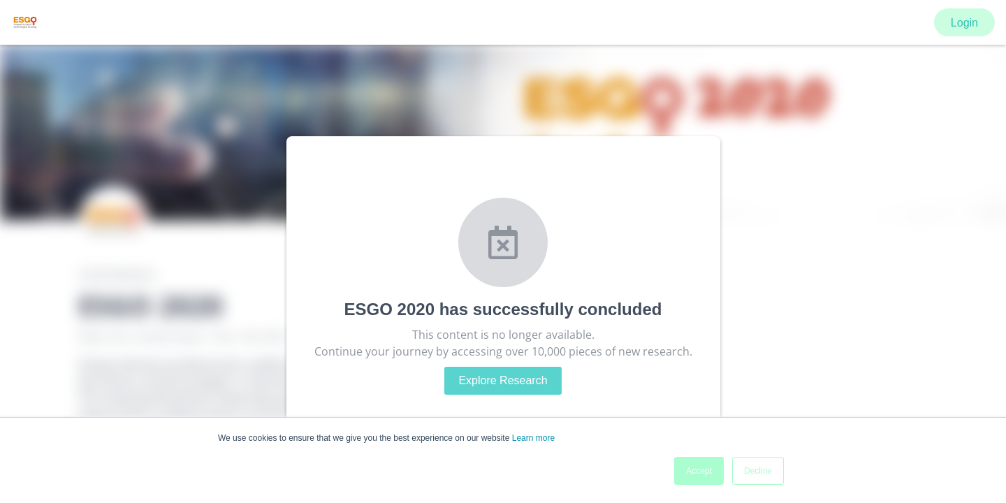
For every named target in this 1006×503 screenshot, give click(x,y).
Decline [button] (758, 471)
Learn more (533, 438)
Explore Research (502, 380)
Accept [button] (699, 471)
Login (964, 23)
